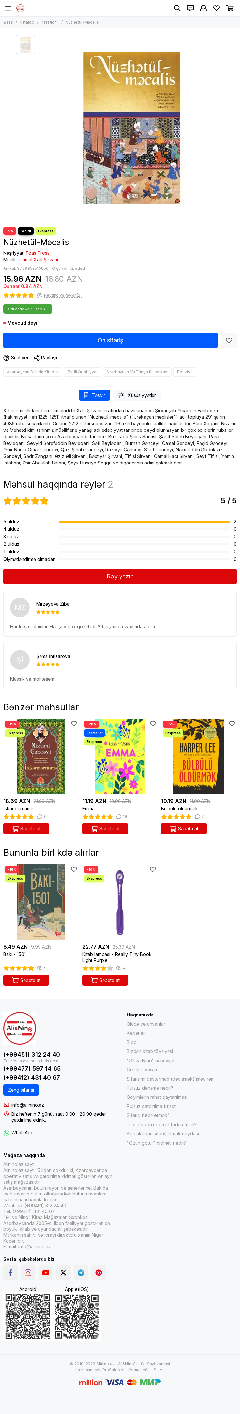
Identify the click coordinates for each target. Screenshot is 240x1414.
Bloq (131, 1042)
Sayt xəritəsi (158, 1363)
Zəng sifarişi (21, 1090)
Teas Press (37, 253)
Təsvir (94, 395)
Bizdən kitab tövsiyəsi (150, 1051)
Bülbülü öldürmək (179, 808)
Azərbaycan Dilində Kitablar (33, 371)
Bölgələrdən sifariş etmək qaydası (163, 1133)
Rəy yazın (120, 576)
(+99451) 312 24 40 (31, 1054)
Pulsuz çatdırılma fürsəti (152, 1106)
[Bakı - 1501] (41, 902)
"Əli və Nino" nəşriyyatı (151, 1060)
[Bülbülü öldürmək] (199, 757)
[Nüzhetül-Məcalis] (132, 128)
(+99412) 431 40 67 (31, 1077)
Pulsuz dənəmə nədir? (150, 1088)
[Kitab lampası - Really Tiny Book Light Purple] (120, 902)
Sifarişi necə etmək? (148, 1115)
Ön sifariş (110, 340)
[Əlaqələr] (190, 8)
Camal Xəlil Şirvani (38, 259)
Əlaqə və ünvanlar (146, 1024)
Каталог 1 (50, 22)
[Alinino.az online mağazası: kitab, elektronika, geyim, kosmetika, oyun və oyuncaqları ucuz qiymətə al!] (20, 8)
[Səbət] (230, 8)
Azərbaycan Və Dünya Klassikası (137, 371)
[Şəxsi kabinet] (203, 8)
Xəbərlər (136, 1033)
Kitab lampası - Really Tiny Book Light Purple (117, 957)
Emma (88, 808)
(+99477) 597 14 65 (32, 1068)
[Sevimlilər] (216, 8)
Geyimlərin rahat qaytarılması (157, 1097)
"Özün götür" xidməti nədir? (156, 1143)
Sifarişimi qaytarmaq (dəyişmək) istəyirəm (171, 1078)
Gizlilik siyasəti (142, 1069)
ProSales (111, 1369)
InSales (158, 1369)
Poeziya (185, 371)
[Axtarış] (177, 8)
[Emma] (120, 757)
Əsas (8, 22)
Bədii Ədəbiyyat (83, 371)
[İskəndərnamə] (41, 757)
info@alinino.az (27, 1105)
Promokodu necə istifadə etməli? (162, 1124)
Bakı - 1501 (14, 954)
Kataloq (27, 22)
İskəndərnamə (18, 808)
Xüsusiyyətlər (137, 395)
